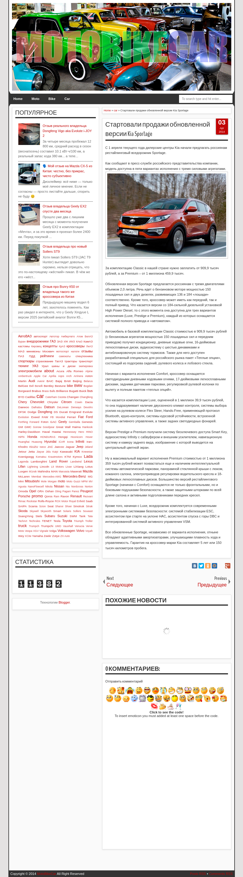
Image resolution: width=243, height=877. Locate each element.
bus (90, 391)
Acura (60, 371)
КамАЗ (88, 341)
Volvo (80, 530)
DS (56, 412)
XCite (28, 536)
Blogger (64, 602)
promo (37, 496)
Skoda (23, 511)
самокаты (65, 356)
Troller (89, 521)
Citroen (66, 402)
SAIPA (22, 506)
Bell (31, 385)
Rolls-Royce (46, 501)
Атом (80, 336)
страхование (44, 361)
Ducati (63, 412)
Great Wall (63, 427)
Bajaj (59, 381)
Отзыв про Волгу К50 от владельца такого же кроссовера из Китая (61, 291)
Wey (21, 536)
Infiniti (80, 441)
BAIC (50, 381)
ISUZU (33, 446)
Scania (33, 506)
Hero (81, 431)
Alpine (89, 371)
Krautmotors (55, 456)
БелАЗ (89, 336)
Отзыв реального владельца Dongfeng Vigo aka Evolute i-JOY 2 (67, 130)
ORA (40, 491)
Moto (35, 99)
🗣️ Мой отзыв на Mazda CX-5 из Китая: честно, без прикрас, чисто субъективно (67, 171)
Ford (89, 417)
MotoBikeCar (46, 873)
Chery (22, 402)
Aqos (61, 376)
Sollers (77, 511)
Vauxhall (68, 526)
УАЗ (35, 366)
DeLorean (63, 407)
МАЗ (21, 351)
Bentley (49, 385)
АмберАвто (68, 336)
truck (22, 525)
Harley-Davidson (29, 431)
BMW (78, 385)
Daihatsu (37, 407)
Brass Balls (48, 391)
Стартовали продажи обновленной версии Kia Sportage (157, 129)
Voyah (89, 530)
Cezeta (62, 397)
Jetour (22, 451)
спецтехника (84, 356)
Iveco (43, 446)
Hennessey (69, 431)
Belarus (88, 381)
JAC (50, 446)
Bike (51, 99)
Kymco (77, 456)
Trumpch (34, 526)
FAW (45, 417)
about (49, 371)
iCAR (62, 441)
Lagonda (23, 461)
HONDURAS (47, 436)
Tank (82, 516)
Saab (89, 501)
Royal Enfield (77, 501)
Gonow (37, 427)
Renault (76, 496)
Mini (21, 481)
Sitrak (89, 506)
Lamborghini (39, 461)
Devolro (88, 407)
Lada (88, 456)
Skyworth (46, 511)
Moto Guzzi (73, 481)
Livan (68, 466)
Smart (57, 511)
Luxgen (23, 471)
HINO (89, 431)
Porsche (24, 496)
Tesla (56, 521)
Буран (22, 341)
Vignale (44, 530)
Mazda (88, 471)
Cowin (78, 402)
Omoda (23, 491)
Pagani (66, 491)
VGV (36, 530)
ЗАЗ (59, 341)
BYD (21, 397)
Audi (32, 381)
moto (61, 481)
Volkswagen (66, 530)
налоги (75, 351)
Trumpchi (47, 526)
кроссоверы (76, 346)
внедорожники (38, 341)
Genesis (87, 421)
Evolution (23, 417)
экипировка (86, 366)
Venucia (79, 526)
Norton (89, 486)
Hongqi (63, 436)
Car (67, 99)
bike (70, 385)
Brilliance (62, 391)
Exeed (35, 417)
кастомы (24, 346)
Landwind (76, 461)
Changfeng (86, 397)
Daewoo (23, 407)
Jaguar (69, 446)
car (40, 396)
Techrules (34, 521)
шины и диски (63, 366)
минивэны (33, 351)
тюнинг (23, 366)
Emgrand (75, 412)
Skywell (34, 511)
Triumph (79, 521)
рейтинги (47, 356)
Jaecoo (59, 446)
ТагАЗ (59, 361)
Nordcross (77, 486)
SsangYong (25, 516)
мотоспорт (62, 351)
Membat (36, 476)
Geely (62, 421)
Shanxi (59, 506)
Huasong (37, 441)
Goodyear (49, 427)
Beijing (77, 381)
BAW (67, 381)
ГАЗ (53, 341)
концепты (50, 346)
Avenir (41, 381)
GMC (28, 427)
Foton (44, 421)
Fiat (81, 417)
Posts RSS (198, 873)
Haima (76, 427)
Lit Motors (57, 466)
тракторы (71, 361)
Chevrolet (37, 402)
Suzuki (62, 516)
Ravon (64, 496)
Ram (56, 496)
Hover (89, 436)
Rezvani (88, 496)
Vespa (28, 530)
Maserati (76, 471)
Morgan (52, 481)
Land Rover (58, 461)
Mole (44, 481)
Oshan (49, 491)
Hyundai (50, 441)
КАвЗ (79, 341)
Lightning (32, 466)
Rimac (22, 501)
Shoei (68, 506)
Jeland (89, 446)
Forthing (23, 421)
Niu (68, 486)
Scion (42, 506)
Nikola (49, 486)
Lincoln (44, 466)
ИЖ (66, 341)
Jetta (31, 451)
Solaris (67, 511)
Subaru (49, 516)
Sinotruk (78, 506)
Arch (68, 376)
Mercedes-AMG (52, 476)
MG (90, 476)
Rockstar (31, 501)
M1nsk (33, 471)
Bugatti (73, 391)
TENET (47, 521)
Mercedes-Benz (74, 476)
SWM (73, 516)
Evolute (88, 412)
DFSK (22, 412)
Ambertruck (25, 376)
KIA (77, 451)
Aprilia (52, 376)
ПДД (32, 356)
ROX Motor (61, 501)
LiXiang (79, 466)
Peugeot (86, 491)
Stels (38, 516)
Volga (53, 530)
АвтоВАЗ (25, 336)
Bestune (60, 385)
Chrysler (52, 402)
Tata (90, 516)
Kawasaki (66, 451)
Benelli (39, 385)
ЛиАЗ (89, 346)
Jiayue (40, 451)
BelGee (23, 385)
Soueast (88, 511)
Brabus (36, 391)
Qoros (48, 496)
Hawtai (56, 431)
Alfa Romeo (74, 371)
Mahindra (44, 471)
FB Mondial (57, 417)
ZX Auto (65, 536)
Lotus (89, 466)
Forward (34, 421)
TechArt (22, 521)
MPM (84, 481)
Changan (73, 397)
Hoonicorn (77, 436)
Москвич (48, 351)
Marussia (64, 471)
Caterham (51, 397)
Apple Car (40, 376)
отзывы (87, 351)
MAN (54, 471)
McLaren (24, 476)
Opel (32, 491)
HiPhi (21, 436)
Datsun (49, 407)
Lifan (22, 466)
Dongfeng (45, 412)
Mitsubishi (32, 481)
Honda (32, 436)
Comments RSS (221, 873)
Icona (70, 441)
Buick (83, 391)
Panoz (75, 491)
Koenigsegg (26, 456)
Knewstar (87, 451)
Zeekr (47, 536)
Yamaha (37, 536)
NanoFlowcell (36, 486)
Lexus (88, 461)
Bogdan (88, 385)
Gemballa (74, 421)
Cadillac (30, 397)
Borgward (24, 391)
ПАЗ (21, 356)
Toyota (67, 521)
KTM (68, 456)
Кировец (36, 346)
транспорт (86, 361)
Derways (76, 407)
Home (18, 99)
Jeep (79, 446)
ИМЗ (72, 341)
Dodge (32, 412)
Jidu (48, 451)
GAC (53, 421)
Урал (45, 366)
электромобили (30, 371)
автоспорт (40, 336)
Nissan (59, 486)
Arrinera (78, 376)
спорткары (26, 361)
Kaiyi (55, 451)
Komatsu (41, 456)
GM (20, 427)
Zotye (56, 536)
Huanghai (24, 441)
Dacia (89, 402)
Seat (50, 506)
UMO (58, 526)
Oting (58, 491)
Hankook (87, 427)
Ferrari (71, 417)
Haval (46, 431)
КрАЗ (62, 346)
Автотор (54, 336)
